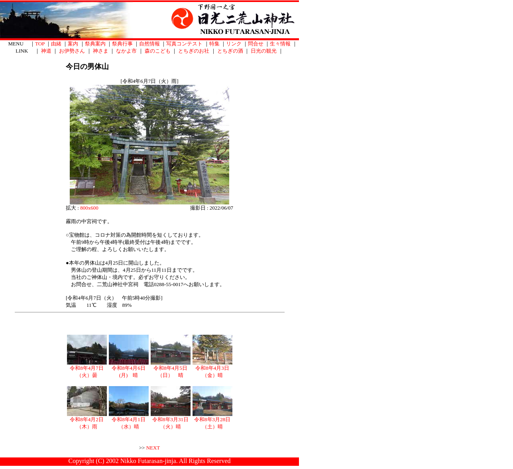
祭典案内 (95, 44)
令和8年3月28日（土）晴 (212, 420)
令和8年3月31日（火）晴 (171, 420)
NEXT (153, 448)
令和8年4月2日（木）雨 (87, 420)
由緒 (56, 44)
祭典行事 (122, 44)
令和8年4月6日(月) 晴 (129, 369)
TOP (40, 44)
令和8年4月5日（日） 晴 (171, 369)
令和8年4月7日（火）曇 (87, 369)
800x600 (89, 208)
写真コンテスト (184, 44)
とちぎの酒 (230, 51)
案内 (73, 44)
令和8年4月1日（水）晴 (129, 420)
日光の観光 (264, 51)
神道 (46, 51)
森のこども (158, 51)
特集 (214, 44)
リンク (234, 44)
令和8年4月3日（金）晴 (212, 369)
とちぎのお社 (193, 51)
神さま (100, 51)
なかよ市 (126, 51)
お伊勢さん (72, 51)
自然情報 (149, 44)
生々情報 (280, 44)
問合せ (255, 44)
